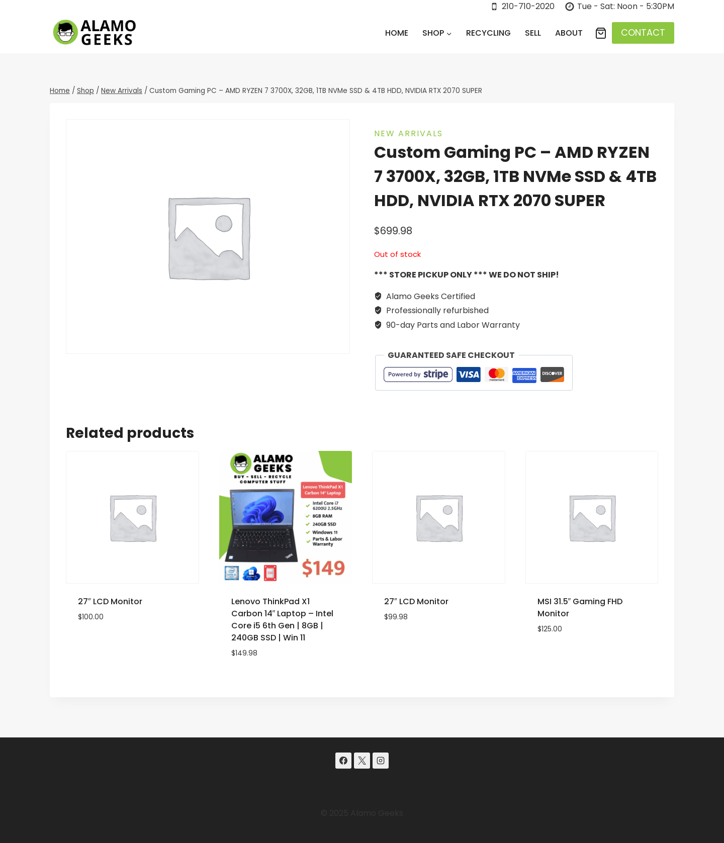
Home (396, 33)
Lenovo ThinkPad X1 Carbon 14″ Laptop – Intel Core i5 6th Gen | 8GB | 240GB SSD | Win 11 (282, 619)
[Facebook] (343, 761)
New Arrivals (408, 133)
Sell (533, 33)
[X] (362, 761)
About (569, 33)
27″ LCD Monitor (110, 601)
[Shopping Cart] (601, 33)
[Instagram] (381, 761)
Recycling (488, 33)
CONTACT (643, 32)
